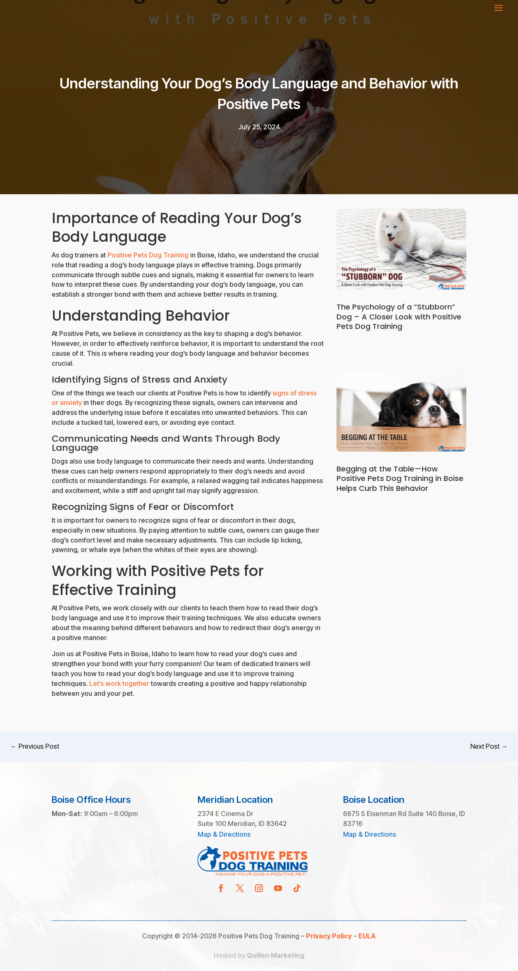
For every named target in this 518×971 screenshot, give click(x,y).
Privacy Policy (329, 936)
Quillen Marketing (275, 955)
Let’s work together (119, 683)
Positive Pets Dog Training (148, 255)
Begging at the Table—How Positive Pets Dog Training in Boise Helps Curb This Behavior (400, 478)
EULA (367, 936)
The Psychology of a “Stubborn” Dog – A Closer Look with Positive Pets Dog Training (399, 316)
